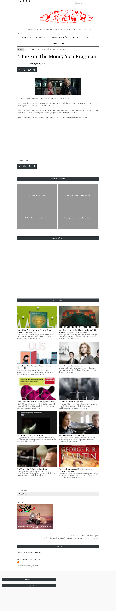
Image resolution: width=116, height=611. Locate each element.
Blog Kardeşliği (59, 37)
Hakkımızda (58, 43)
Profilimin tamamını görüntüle (28, 566)
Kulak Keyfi (76, 37)
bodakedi (24, 63)
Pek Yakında (32, 49)
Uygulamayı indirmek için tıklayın (29, 552)
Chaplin (90, 37)
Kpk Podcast (41, 37)
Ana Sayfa (26, 37)
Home (20, 49)
